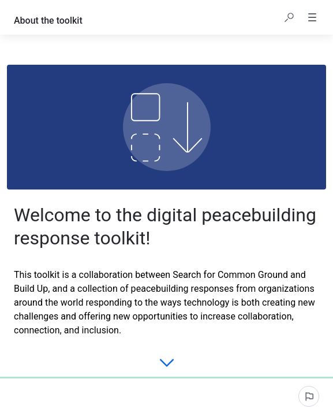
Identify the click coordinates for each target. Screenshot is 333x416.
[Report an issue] (308, 396)
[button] (289, 17)
